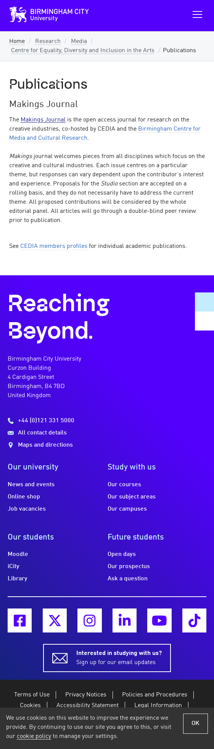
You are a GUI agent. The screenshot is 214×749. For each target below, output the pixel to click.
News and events (31, 485)
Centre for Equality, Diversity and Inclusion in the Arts (82, 51)
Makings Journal (43, 120)
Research (48, 41)
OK (195, 723)
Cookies (30, 706)
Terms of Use (32, 695)
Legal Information (158, 706)
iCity (13, 567)
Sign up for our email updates (119, 657)
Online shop (24, 497)
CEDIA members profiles (54, 246)
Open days (122, 554)
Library (17, 579)
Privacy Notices (85, 695)
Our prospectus (129, 567)
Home (17, 41)
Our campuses (127, 509)
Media (79, 41)
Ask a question (128, 579)
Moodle (18, 554)
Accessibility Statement (87, 706)
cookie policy (34, 736)
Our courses (124, 485)
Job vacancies (27, 509)
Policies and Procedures (154, 695)
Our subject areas (132, 497)
